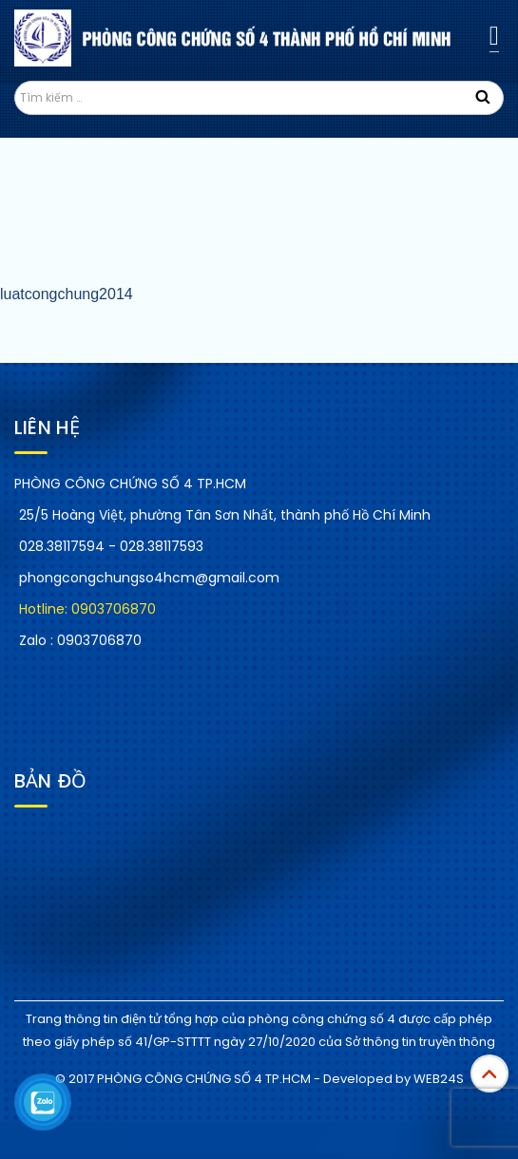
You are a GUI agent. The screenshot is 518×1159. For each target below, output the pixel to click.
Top (489, 1073)
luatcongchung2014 (66, 294)
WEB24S (438, 1079)
